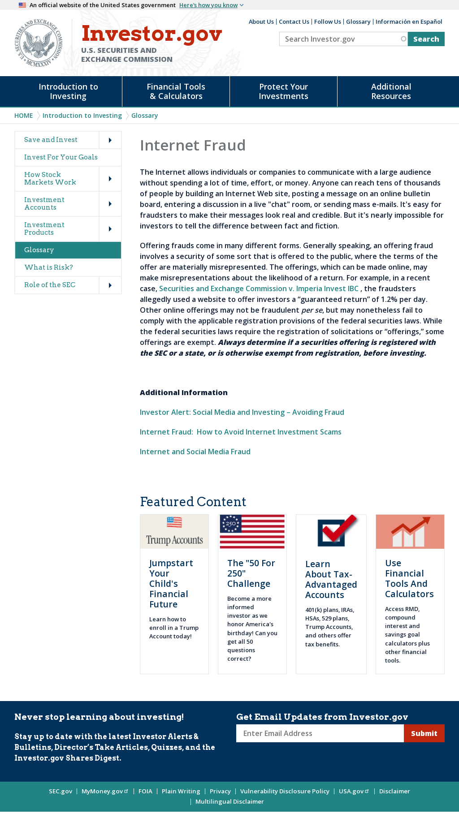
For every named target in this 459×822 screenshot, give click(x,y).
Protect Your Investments (283, 91)
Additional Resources (391, 91)
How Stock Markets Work (50, 178)
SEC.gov (60, 791)
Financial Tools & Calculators (176, 91)
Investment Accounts (44, 203)
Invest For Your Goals (61, 157)
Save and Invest (51, 140)
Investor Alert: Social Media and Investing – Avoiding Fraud (242, 412)
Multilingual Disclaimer (229, 801)
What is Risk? (48, 267)
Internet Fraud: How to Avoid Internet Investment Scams (241, 432)
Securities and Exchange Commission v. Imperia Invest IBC (259, 288)
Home (23, 115)
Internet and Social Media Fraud (195, 451)
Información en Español (409, 21)
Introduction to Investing (68, 91)
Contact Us (294, 21)
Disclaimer (394, 791)
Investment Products (44, 229)
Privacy (220, 791)
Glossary (358, 21)
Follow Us (327, 21)
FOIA (145, 791)
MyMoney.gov (105, 791)
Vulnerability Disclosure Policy (284, 791)
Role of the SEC (49, 285)
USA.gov (354, 791)
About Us (261, 21)
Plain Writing (181, 791)
